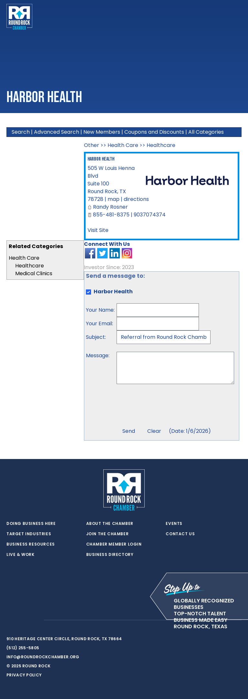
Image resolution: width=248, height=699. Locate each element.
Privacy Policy (24, 675)
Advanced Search (56, 132)
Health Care (24, 258)
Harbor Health (101, 159)
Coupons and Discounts (154, 132)
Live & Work (20, 554)
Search (21, 132)
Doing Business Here (31, 523)
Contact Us (180, 534)
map (113, 199)
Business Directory (110, 554)
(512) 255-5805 (22, 648)
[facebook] (22, 620)
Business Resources (30, 544)
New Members (101, 132)
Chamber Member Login (114, 544)
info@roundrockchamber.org (42, 657)
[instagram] (35, 620)
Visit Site (98, 230)
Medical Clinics (33, 273)
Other (91, 145)
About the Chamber (109, 523)
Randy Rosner (110, 207)
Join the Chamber (107, 534)
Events (174, 523)
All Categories (206, 132)
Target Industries (28, 534)
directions (136, 199)
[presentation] (166, 406)
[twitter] (9, 620)
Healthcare (29, 265)
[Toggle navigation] (236, 17)
